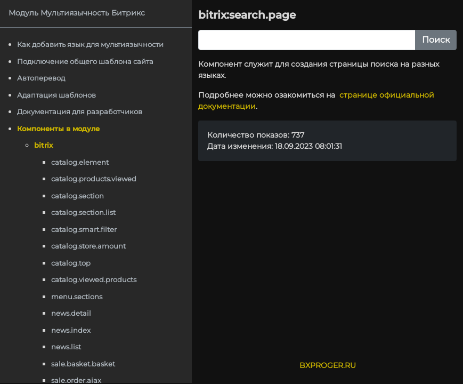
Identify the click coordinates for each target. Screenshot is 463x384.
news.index (71, 330)
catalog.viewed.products (93, 279)
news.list (66, 346)
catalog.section (77, 195)
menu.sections (76, 296)
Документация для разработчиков (79, 111)
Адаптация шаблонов (56, 95)
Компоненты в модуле (58, 128)
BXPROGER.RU (327, 365)
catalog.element (80, 162)
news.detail (71, 313)
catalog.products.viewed (93, 178)
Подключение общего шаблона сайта (85, 61)
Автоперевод (41, 78)
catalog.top (71, 263)
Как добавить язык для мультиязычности (90, 44)
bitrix (43, 145)
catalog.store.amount (88, 246)
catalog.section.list (83, 212)
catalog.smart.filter (84, 229)
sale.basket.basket (83, 363)
